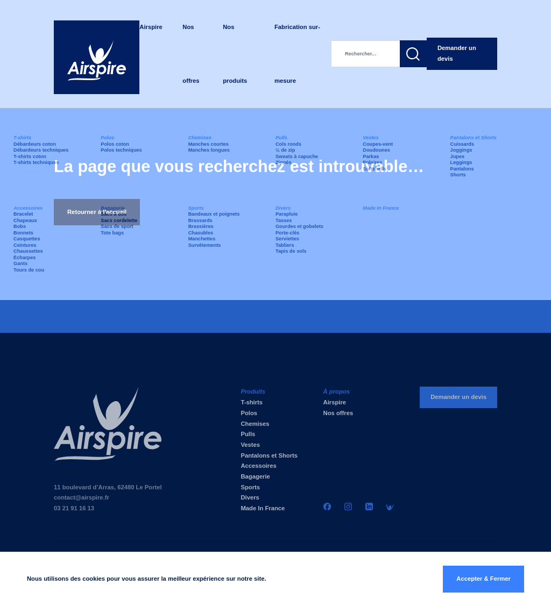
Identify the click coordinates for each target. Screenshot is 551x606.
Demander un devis (456, 53)
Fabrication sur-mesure (297, 54)
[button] (413, 53)
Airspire (151, 27)
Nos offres (190, 54)
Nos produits (235, 54)
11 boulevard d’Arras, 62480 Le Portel (108, 487)
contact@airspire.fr (81, 497)
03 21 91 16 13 (74, 508)
